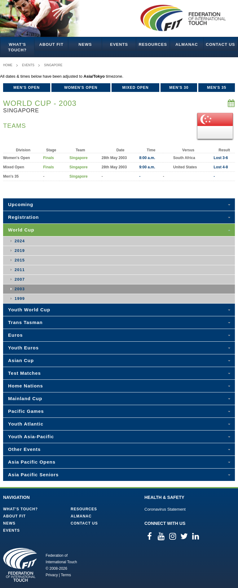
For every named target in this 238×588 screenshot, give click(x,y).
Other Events (24, 449)
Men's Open (26, 87)
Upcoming (20, 204)
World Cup (21, 229)
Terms (66, 575)
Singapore (53, 65)
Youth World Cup (29, 309)
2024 (20, 241)
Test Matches (24, 373)
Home (7, 65)
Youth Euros (23, 347)
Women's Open (81, 87)
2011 (20, 269)
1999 (20, 298)
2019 (20, 250)
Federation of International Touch (20, 565)
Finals (48, 158)
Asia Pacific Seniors (33, 474)
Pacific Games (26, 411)
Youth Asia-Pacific (31, 436)
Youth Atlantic (25, 423)
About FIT (51, 44)
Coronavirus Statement (165, 509)
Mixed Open (135, 87)
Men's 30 (178, 87)
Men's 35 (216, 87)
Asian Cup (21, 360)
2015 (20, 260)
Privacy (52, 575)
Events (119, 44)
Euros (15, 335)
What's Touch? (17, 47)
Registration (23, 217)
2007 (20, 279)
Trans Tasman (25, 322)
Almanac (186, 44)
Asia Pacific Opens (31, 462)
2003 (20, 289)
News (85, 44)
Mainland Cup (25, 398)
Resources (153, 44)
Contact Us (220, 44)
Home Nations (25, 385)
